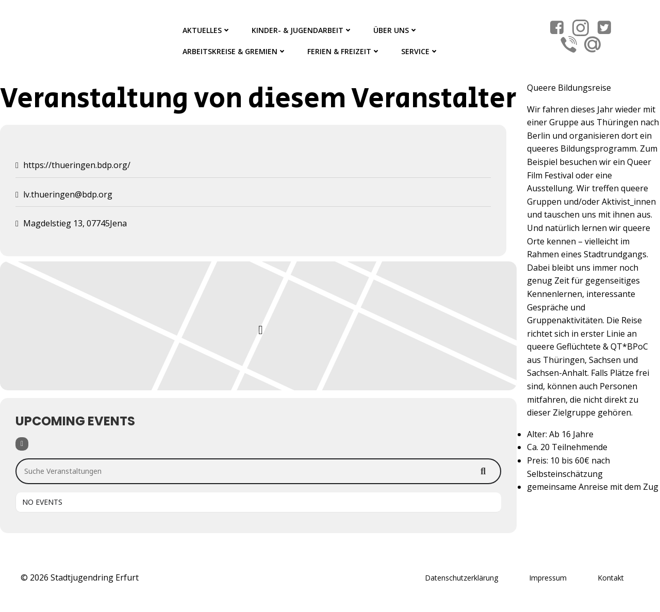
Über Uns (395, 30)
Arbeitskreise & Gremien (235, 51)
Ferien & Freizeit (344, 51)
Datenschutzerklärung (461, 578)
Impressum (548, 578)
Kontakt (611, 578)
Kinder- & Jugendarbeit (302, 30)
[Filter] (21, 444)
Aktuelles (207, 30)
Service (420, 51)
